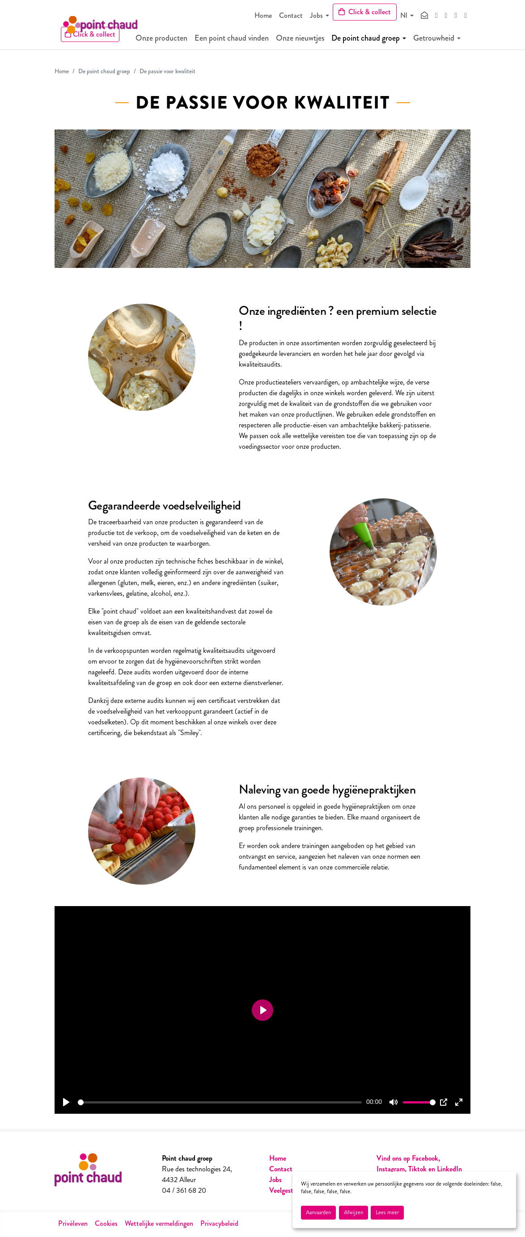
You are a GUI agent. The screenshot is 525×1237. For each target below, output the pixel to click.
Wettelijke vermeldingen (159, 1223)
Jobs (316, 15)
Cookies (106, 1223)
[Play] (66, 1102)
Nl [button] (403, 15)
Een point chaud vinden (238, 40)
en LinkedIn (445, 1169)
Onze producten (168, 40)
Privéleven (73, 1223)
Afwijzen (353, 1212)
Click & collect (365, 12)
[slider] (220, 1102)
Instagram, (391, 1169)
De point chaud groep (372, 40)
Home (263, 15)
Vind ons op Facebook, (408, 1158)
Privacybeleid (219, 1223)
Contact (291, 15)
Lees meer (387, 1212)
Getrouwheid (440, 40)
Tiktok (418, 1169)
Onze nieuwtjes (306, 40)
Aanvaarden (318, 1212)
